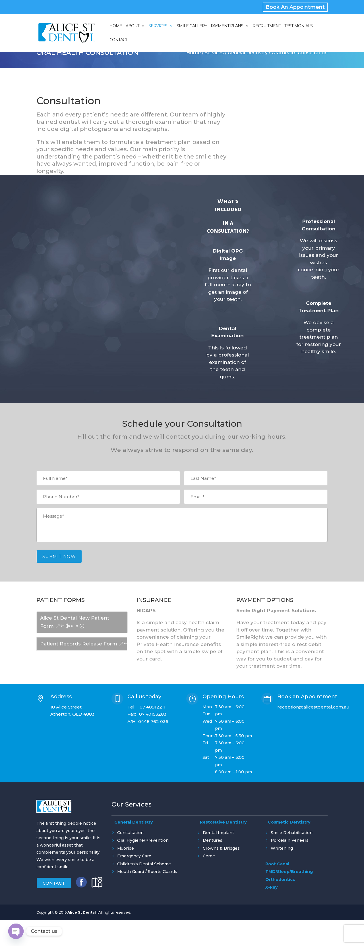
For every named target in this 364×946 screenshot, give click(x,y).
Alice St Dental (81, 922)
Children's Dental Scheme (144, 863)
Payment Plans (227, 26)
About (132, 26)
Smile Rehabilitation (292, 832)
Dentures (212, 840)
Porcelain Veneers (290, 840)
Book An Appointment (295, 7)
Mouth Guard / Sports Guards (147, 871)
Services (157, 26)
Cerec (209, 856)
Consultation (130, 832)
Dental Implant (218, 832)
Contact (118, 40)
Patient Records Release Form (78, 644)
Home (115, 26)
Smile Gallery (192, 26)
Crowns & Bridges (221, 848)
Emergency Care (134, 856)
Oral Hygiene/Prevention (143, 840)
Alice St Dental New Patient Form (74, 622)
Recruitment (267, 26)
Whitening (282, 848)
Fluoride (125, 848)
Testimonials (298, 26)
